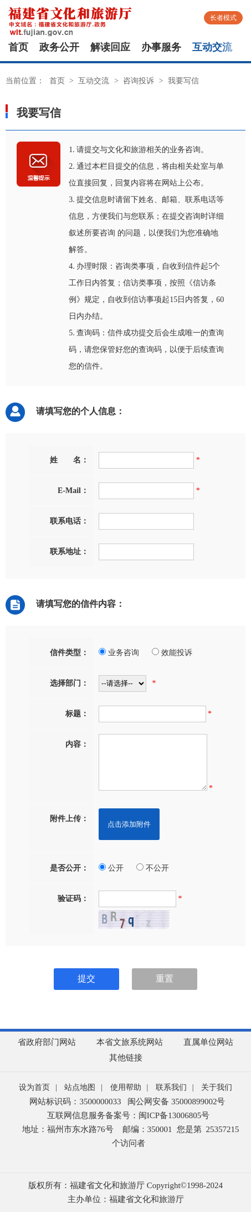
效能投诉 (172, 652)
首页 (18, 47)
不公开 (152, 868)
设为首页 (34, 1087)
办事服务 (161, 47)
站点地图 (79, 1087)
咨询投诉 (138, 81)
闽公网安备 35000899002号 (176, 1101)
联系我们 (171, 1087)
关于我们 (216, 1087)
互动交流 (212, 47)
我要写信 (183, 81)
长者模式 (223, 18)
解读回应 (110, 47)
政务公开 (59, 47)
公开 (111, 868)
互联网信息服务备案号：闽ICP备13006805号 (128, 1115)
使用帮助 (125, 1087)
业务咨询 (119, 652)
